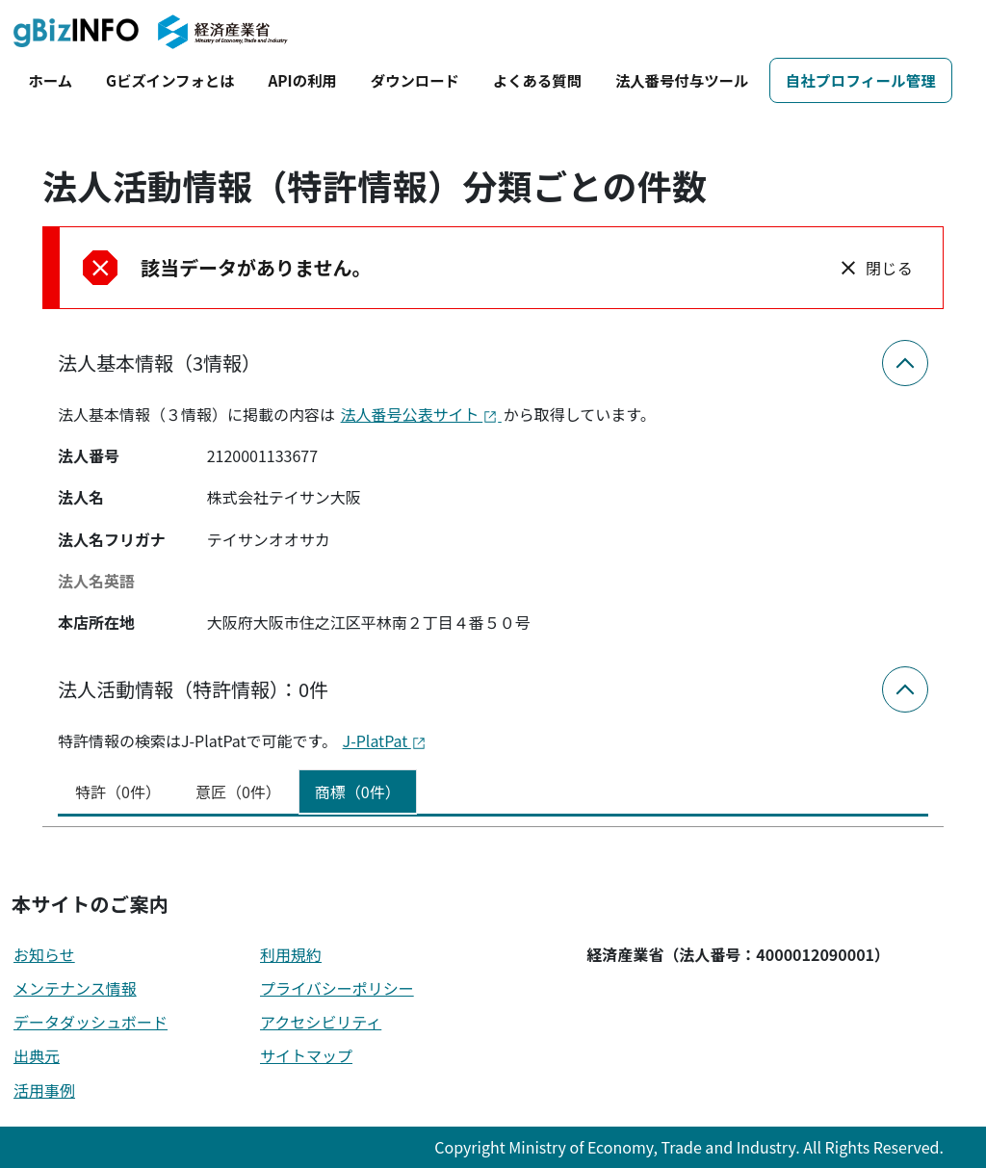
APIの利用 (302, 80)
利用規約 (291, 954)
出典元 (36, 1055)
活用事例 (44, 1090)
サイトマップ (306, 1055)
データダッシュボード (90, 1021)
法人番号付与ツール (681, 80)
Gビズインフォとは (170, 80)
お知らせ (44, 954)
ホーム (50, 80)
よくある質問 (537, 80)
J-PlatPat (385, 740)
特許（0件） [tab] (118, 791)
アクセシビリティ (320, 1021)
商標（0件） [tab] (358, 791)
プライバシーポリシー (337, 987)
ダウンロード (415, 80)
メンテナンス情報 (75, 987)
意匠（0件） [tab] (238, 791)
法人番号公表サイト (421, 414)
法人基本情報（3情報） (159, 362)
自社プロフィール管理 (861, 80)
